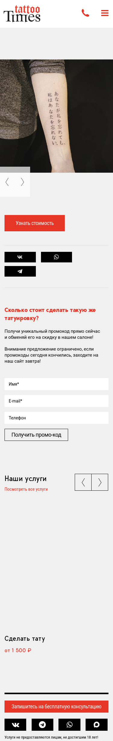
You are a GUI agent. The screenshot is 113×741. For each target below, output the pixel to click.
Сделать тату (25, 638)
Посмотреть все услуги (26, 489)
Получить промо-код (36, 434)
